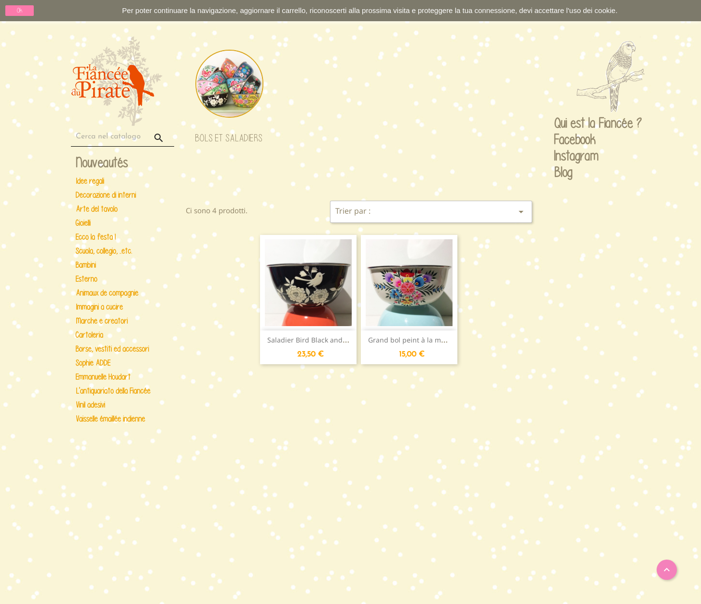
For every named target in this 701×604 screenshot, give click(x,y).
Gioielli (83, 223)
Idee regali (90, 181)
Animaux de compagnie (107, 293)
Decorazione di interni (106, 195)
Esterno (86, 279)
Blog (563, 172)
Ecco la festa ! (96, 237)
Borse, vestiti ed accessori (112, 349)
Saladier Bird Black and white (314, 339)
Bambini (86, 265)
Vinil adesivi (90, 405)
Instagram (563, 157)
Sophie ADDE (93, 363)
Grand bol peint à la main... (412, 339)
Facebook (563, 140)
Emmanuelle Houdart (103, 377)
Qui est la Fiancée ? (563, 124)
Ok (19, 10)
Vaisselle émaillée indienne (110, 419)
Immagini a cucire (99, 307)
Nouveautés (102, 163)
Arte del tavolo (97, 209)
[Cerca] (122, 137)
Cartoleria (89, 335)
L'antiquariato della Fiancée (113, 391)
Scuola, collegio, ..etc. (104, 251)
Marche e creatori (102, 321)
